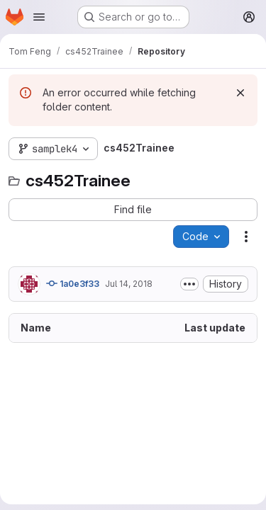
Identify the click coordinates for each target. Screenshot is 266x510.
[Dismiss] (240, 92)
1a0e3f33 (72, 283)
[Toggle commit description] (189, 284)
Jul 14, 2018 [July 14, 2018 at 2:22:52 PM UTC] (129, 283)
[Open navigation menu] (39, 17)
